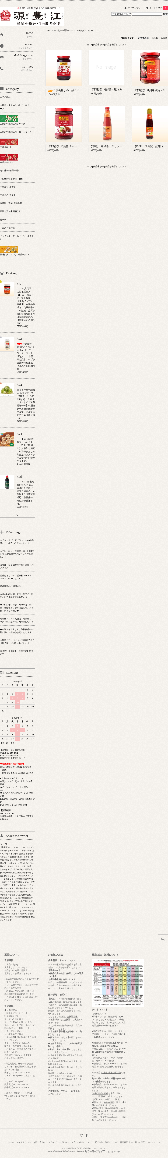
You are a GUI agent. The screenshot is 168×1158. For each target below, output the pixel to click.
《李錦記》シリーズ (85, 30)
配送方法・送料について (106, 1142)
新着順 (164, 38)
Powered (98, 1151)
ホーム (11, 1142)
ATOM (157, 1142)
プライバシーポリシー (58, 1142)
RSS (149, 1142)
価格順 (155, 38)
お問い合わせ (39, 1142)
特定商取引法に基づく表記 (132, 1142)
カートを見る (159, 8)
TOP (48, 30)
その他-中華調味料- (63, 30)
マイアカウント (135, 8)
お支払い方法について (81, 1142)
